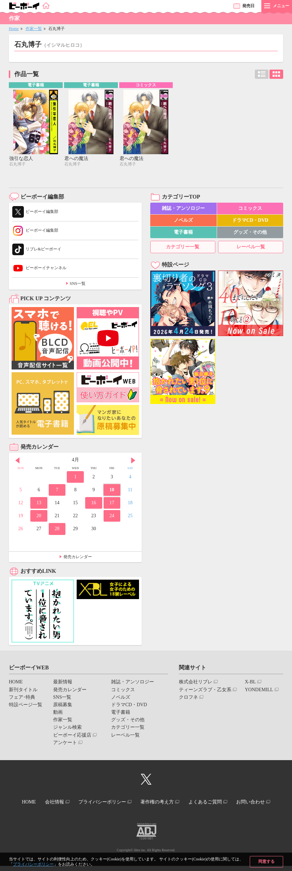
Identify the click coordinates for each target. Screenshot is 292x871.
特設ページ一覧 (25, 705)
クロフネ (188, 697)
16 (93, 503)
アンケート (65, 743)
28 (57, 529)
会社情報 (72, 801)
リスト (261, 74)
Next (133, 461)
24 (111, 516)
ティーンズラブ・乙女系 (205, 690)
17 (111, 503)
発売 (248, 5)
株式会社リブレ (195, 682)
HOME (16, 682)
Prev (17, 461)
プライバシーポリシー (33, 864)
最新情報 (62, 682)
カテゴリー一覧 (182, 247)
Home (14, 28)
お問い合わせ (143, 808)
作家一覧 (34, 28)
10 (111, 490)
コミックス (250, 208)
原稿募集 (62, 705)
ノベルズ (183, 220)
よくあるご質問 (232, 801)
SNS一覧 (78, 283)
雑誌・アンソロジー (183, 208)
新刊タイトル (23, 690)
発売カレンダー (77, 557)
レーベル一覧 (250, 247)
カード (276, 74)
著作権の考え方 (182, 801)
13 (38, 503)
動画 (58, 712)
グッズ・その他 (250, 232)
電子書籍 (183, 232)
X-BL (250, 682)
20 (38, 516)
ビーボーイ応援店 (72, 735)
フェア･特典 (22, 697)
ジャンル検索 (67, 727)
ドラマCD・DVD (250, 220)
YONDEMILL (259, 690)
